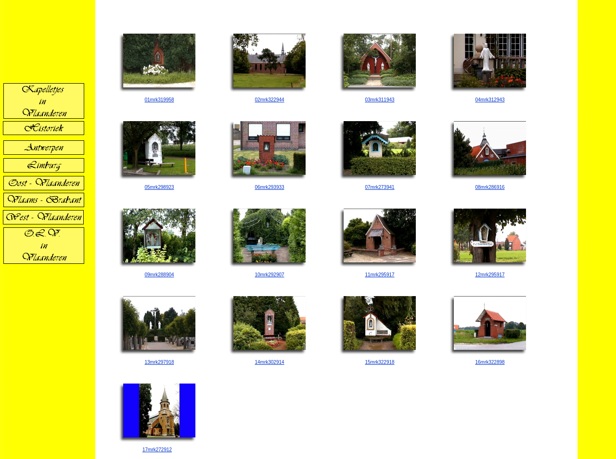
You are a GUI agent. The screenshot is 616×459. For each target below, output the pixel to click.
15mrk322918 (379, 362)
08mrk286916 (489, 187)
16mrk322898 (489, 362)
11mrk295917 (379, 274)
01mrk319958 (159, 99)
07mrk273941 (379, 187)
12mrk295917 (489, 274)
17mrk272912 (157, 449)
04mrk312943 (489, 99)
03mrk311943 (379, 99)
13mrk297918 (159, 362)
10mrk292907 (269, 274)
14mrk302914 (269, 362)
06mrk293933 (269, 187)
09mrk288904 (159, 274)
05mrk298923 (159, 187)
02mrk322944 (269, 99)
